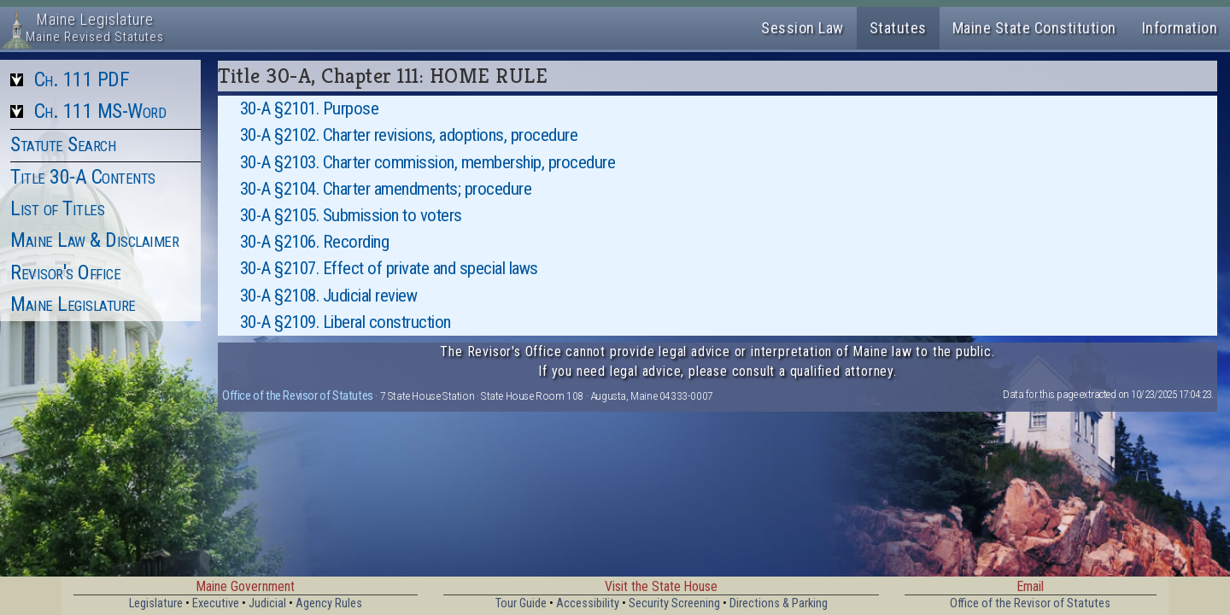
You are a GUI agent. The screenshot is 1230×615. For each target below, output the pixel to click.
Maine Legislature (73, 304)
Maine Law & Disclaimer (94, 240)
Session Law (802, 28)
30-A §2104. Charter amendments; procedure (386, 189)
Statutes (898, 28)
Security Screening (674, 603)
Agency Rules (329, 603)
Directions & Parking (778, 603)
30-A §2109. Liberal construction (345, 322)
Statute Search (62, 144)
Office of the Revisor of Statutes (297, 395)
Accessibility (587, 603)
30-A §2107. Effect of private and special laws (389, 268)
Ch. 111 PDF (82, 79)
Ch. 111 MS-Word (100, 111)
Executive (215, 603)
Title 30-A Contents (82, 177)
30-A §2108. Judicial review (329, 295)
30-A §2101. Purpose (309, 108)
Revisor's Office (65, 272)
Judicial (267, 603)
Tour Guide (521, 603)
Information (1180, 28)
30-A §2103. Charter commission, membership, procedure (428, 162)
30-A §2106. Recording (315, 241)
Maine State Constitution (1034, 28)
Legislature (156, 603)
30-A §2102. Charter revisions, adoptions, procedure (409, 135)
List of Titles (57, 208)
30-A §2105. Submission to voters (351, 215)
